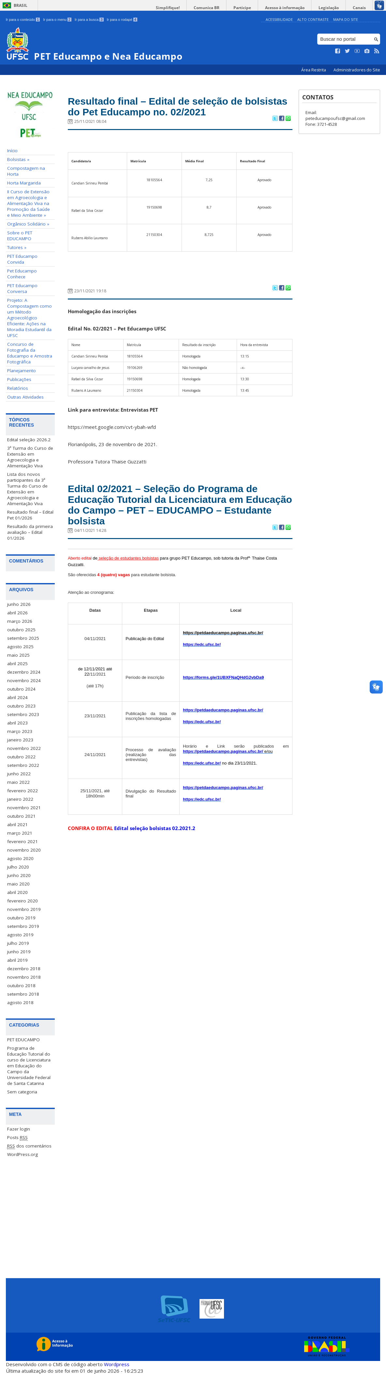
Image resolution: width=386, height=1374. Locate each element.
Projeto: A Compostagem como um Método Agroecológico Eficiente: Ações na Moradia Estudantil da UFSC (29, 317)
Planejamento (21, 370)
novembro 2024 (24, 680)
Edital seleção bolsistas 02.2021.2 (154, 839)
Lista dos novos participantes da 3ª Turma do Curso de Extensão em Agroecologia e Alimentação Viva (27, 488)
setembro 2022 (23, 765)
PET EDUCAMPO (23, 1039)
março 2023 (19, 731)
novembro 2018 (24, 977)
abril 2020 (17, 892)
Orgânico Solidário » (28, 224)
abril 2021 (17, 824)
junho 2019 (19, 951)
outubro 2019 (21, 917)
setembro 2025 (23, 638)
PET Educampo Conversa (22, 288)
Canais (360, 7)
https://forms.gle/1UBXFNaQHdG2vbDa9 (223, 688)
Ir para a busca (89, 20)
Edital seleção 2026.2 (29, 440)
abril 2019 (17, 960)
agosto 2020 (20, 858)
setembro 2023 (23, 714)
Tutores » (16, 247)
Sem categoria (22, 1091)
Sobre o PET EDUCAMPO (19, 235)
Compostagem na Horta (26, 171)
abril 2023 (17, 722)
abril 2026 (17, 612)
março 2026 (19, 621)
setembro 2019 (23, 926)
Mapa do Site (345, 19)
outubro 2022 (21, 756)
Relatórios (17, 388)
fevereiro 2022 (22, 790)
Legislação (333, 7)
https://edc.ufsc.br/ (202, 655)
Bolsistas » (18, 159)
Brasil (20, 5)
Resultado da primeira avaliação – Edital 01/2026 (30, 532)
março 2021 (19, 833)
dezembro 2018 (23, 968)
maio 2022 (18, 782)
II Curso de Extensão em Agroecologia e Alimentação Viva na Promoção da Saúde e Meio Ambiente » (28, 203)
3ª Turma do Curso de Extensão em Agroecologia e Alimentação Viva (30, 457)
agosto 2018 (20, 1002)
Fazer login (18, 1129)
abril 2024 (17, 697)
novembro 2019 (24, 909)
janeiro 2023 (20, 739)
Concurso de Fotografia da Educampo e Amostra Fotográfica (29, 353)
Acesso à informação (293, 7)
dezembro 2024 (23, 672)
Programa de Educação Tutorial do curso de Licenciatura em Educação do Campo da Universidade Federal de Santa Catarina (29, 1065)
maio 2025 (18, 655)
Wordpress (116, 1364)
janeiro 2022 (20, 799)
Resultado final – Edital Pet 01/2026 (30, 515)
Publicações (19, 379)
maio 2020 (18, 883)
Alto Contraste (313, 19)
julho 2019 (18, 943)
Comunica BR (221, 7)
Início (12, 150)
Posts (17, 1137)
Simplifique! (186, 7)
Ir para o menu (57, 20)
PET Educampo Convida (22, 259)
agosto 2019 (20, 934)
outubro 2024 (21, 689)
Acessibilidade (279, 19)
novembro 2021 (24, 807)
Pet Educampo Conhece (22, 274)
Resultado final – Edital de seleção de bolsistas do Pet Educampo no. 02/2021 (174, 108)
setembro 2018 (23, 994)
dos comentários (29, 1146)
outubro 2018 (21, 985)
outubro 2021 (21, 816)
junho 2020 (19, 875)
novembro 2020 (24, 850)
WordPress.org (22, 1154)
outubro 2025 (21, 629)
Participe (253, 7)
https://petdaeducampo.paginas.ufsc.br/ (223, 720)
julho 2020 (18, 867)
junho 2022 (19, 773)
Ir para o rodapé (122, 20)
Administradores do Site (357, 70)
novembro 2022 (24, 748)
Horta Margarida (24, 183)
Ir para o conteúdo (23, 20)
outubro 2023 (21, 706)
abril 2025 (17, 663)
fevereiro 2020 (22, 900)
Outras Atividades (25, 397)
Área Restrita (314, 70)
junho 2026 (19, 604)
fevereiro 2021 (22, 841)
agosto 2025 (20, 646)
